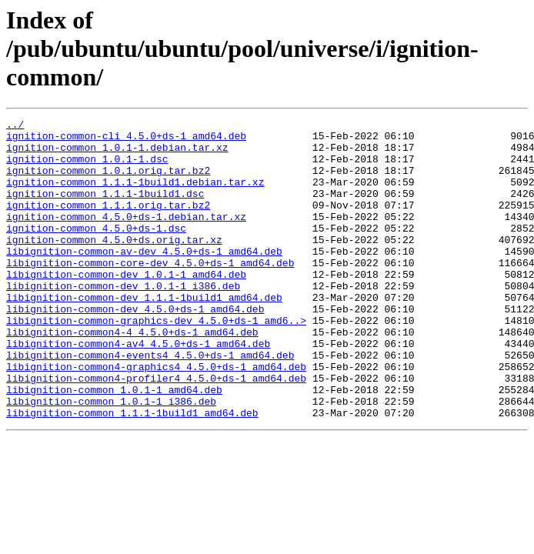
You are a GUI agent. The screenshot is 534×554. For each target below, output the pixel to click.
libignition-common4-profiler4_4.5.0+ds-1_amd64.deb (156, 431)
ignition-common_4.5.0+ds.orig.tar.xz (114, 265)
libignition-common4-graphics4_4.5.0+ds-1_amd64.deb (156, 417)
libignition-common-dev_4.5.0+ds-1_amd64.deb (135, 348)
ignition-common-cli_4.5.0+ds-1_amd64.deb (126, 140)
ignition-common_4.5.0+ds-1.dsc (96, 251)
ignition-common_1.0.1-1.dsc (87, 168)
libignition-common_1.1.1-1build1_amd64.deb (132, 472)
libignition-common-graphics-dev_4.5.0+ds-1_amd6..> (156, 362)
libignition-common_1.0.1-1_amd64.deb (114, 445)
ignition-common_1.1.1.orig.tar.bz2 (108, 223)
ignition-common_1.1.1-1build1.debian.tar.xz (135, 195)
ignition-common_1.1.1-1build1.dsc (105, 209)
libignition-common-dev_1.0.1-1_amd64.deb (126, 306)
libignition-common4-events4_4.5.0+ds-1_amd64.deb (150, 403)
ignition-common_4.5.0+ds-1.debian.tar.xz (126, 237)
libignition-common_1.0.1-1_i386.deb (111, 459)
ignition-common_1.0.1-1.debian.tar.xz (117, 154)
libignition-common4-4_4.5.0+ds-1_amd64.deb (132, 375)
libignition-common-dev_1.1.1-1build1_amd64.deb (144, 334)
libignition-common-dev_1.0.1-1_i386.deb (123, 320)
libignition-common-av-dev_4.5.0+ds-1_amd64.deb (144, 278)
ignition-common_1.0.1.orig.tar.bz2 (108, 182)
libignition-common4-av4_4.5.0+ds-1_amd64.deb (138, 389)
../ (15, 126)
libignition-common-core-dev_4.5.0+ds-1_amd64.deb (150, 292)
